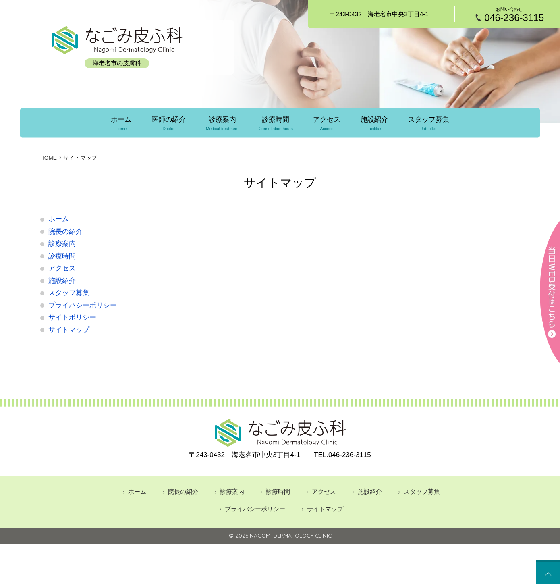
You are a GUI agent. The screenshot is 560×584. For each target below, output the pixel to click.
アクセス (327, 123)
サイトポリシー (72, 317)
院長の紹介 (65, 231)
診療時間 (276, 123)
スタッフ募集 (429, 123)
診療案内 (221, 123)
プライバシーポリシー (82, 304)
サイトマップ (68, 329)
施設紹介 (375, 123)
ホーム (120, 123)
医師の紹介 (168, 123)
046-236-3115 (514, 18)
